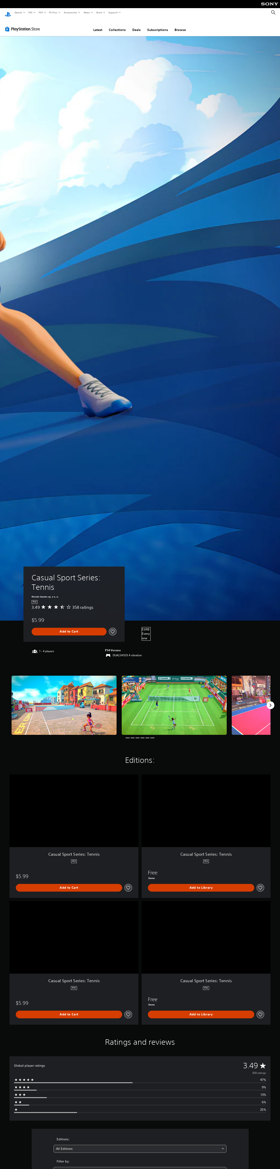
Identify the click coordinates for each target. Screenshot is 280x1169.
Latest (97, 25)
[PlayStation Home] (8, 12)
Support (112, 12)
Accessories (70, 12)
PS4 (40, 12)
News (87, 12)
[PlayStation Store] (23, 24)
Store (99, 12)
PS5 (30, 12)
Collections (117, 25)
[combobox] (140, 1144)
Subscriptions (157, 25)
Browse (180, 25)
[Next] (270, 701)
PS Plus (53, 12)
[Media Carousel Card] (64, 701)
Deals (136, 25)
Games (18, 12)
